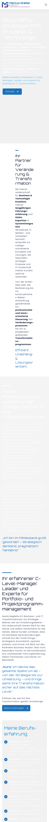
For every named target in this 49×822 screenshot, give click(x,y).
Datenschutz (26, 815)
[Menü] (46, 5)
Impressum (13, 815)
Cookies (37, 815)
